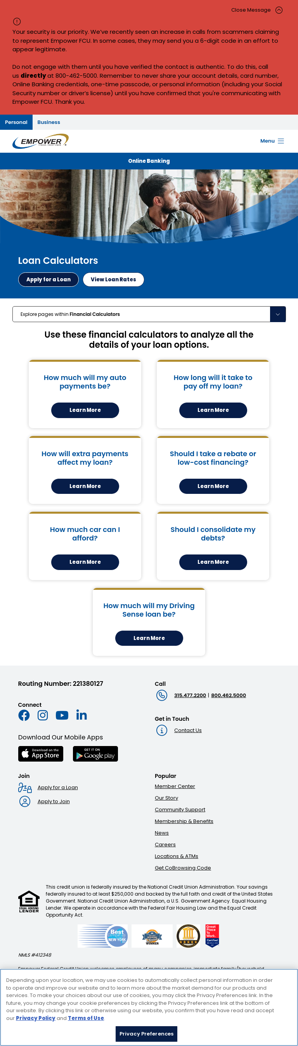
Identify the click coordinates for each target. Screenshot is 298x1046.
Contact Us (188, 730)
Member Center (175, 786)
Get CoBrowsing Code (183, 868)
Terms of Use (86, 1019)
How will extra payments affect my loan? (85, 458)
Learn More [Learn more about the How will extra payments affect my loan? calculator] (85, 486)
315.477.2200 (190, 695)
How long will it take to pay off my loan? (212, 382)
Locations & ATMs (176, 856)
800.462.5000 (228, 695)
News (162, 833)
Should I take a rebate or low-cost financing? (213, 458)
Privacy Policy (35, 1019)
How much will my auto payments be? (85, 382)
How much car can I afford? (85, 534)
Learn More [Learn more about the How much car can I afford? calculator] (85, 562)
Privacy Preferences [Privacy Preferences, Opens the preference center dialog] (146, 1035)
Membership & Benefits (184, 821)
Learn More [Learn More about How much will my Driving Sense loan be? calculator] (149, 638)
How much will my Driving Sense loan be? (148, 610)
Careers (165, 844)
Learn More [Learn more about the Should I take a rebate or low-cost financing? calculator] (213, 486)
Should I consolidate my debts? (212, 534)
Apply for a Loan (58, 787)
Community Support (180, 809)
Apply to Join (54, 801)
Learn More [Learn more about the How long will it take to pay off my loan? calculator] (213, 410)
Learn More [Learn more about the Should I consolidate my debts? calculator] (213, 562)
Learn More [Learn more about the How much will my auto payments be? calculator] (85, 410)
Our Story (166, 798)
